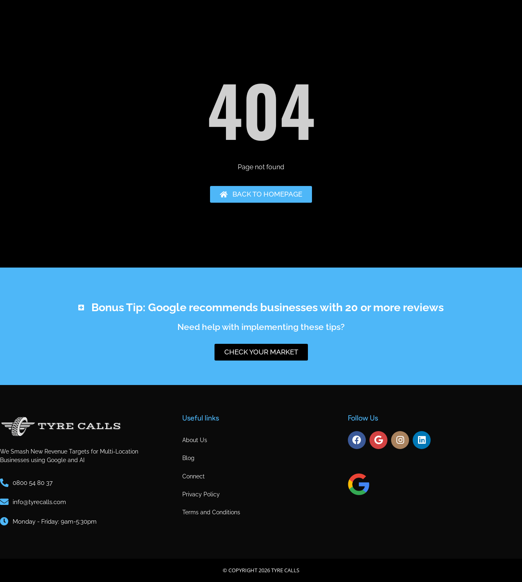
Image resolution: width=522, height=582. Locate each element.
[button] (261, 302)
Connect (193, 476)
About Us (194, 440)
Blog (188, 458)
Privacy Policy (201, 494)
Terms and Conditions (211, 512)
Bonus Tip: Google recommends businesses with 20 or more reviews (267, 307)
